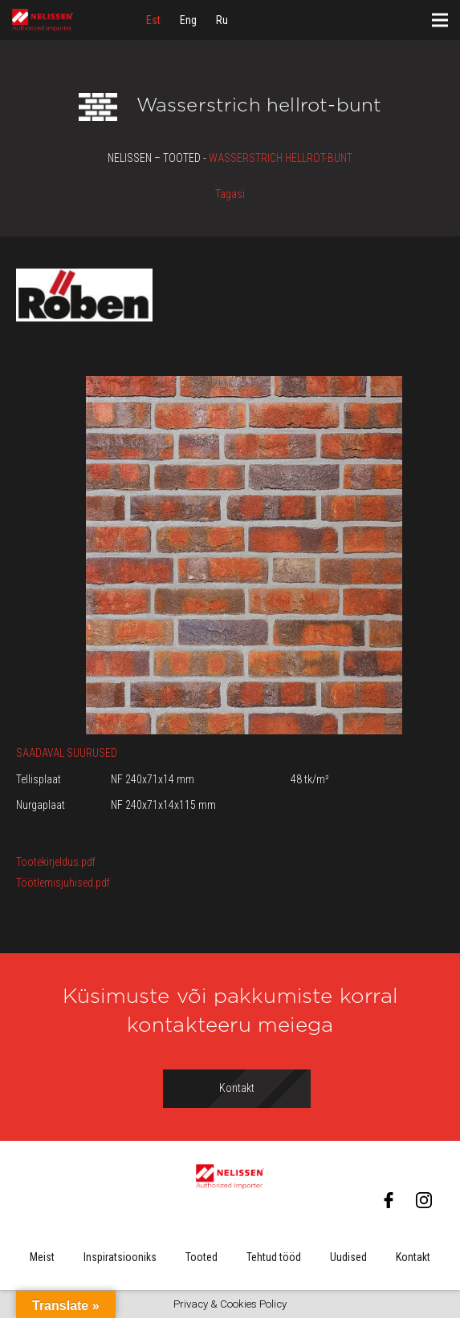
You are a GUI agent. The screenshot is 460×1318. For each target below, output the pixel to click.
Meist (42, 1257)
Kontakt (413, 1257)
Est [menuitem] (153, 20)
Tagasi (230, 194)
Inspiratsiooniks (120, 1257)
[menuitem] (153, 20)
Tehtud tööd (273, 1257)
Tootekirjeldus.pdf (56, 861)
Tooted (201, 1257)
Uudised (348, 1257)
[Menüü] (439, 20)
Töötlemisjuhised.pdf (63, 882)
